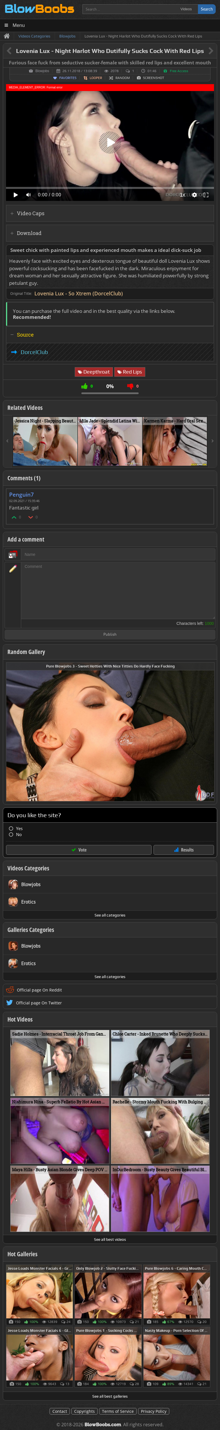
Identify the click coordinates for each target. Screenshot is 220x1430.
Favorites (67, 78)
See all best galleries (110, 1396)
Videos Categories (28, 868)
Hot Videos (20, 1019)
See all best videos (110, 1239)
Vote (82, 850)
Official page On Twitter (39, 1003)
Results (187, 850)
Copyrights (84, 1411)
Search (207, 9)
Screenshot (153, 78)
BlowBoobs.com (103, 1424)
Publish (110, 634)
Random (122, 78)
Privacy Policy (153, 1411)
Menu (19, 25)
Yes (19, 828)
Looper (96, 78)
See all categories (110, 915)
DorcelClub (34, 352)
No (19, 834)
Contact (59, 1411)
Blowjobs (42, 71)
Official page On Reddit (39, 990)
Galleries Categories (30, 930)
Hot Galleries (22, 1254)
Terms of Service (118, 1411)
